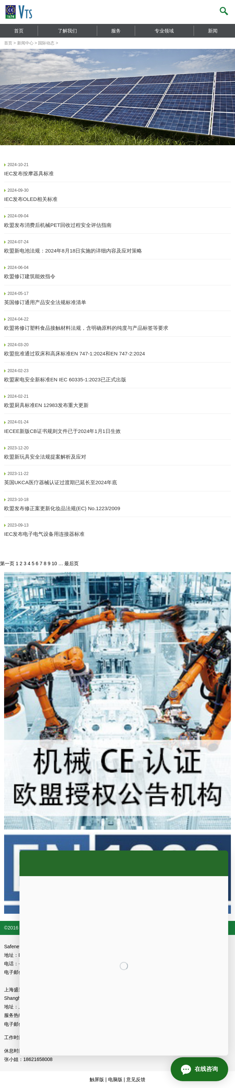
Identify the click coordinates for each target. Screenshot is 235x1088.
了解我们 (67, 30)
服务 (116, 30)
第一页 (7, 563)
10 (54, 563)
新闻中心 (25, 43)
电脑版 (115, 1079)
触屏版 (97, 1079)
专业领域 (164, 30)
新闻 (213, 30)
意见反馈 (135, 1079)
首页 (19, 30)
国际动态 (46, 43)
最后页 (71, 563)
